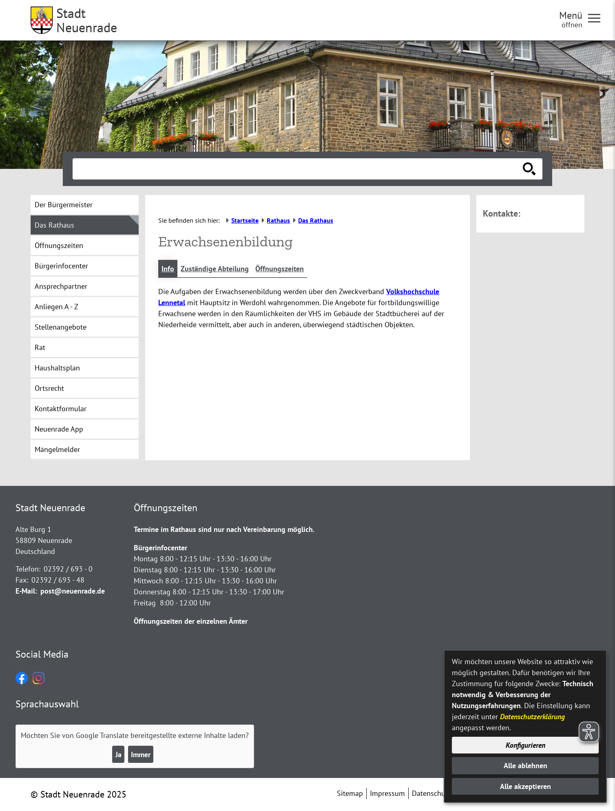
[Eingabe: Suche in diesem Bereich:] (298, 169)
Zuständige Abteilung (215, 268)
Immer (140, 754)
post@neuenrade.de (72, 591)
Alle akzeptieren (525, 786)
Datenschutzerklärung (532, 716)
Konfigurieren (525, 745)
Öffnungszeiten (279, 268)
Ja (118, 754)
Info (167, 268)
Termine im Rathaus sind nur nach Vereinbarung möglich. (224, 529)
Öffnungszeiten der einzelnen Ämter (191, 621)
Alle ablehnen (525, 765)
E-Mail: (26, 591)
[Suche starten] (529, 168)
